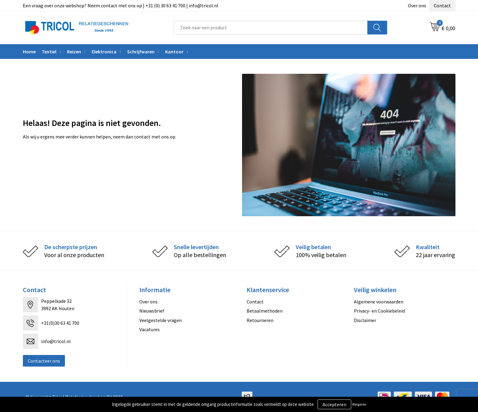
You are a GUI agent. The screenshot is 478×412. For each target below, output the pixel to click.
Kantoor (174, 51)
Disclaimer (365, 320)
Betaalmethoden (265, 311)
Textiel (49, 51)
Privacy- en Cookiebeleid (379, 311)
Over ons (417, 5)
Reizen (74, 51)
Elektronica (104, 51)
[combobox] (271, 27)
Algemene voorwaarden (378, 302)
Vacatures (149, 329)
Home (29, 51)
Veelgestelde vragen (160, 320)
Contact (442, 5)
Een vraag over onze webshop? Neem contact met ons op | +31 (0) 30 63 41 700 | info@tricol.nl (120, 5)
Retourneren (260, 320)
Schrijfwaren (141, 51)
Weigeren (359, 404)
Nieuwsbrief (151, 311)
